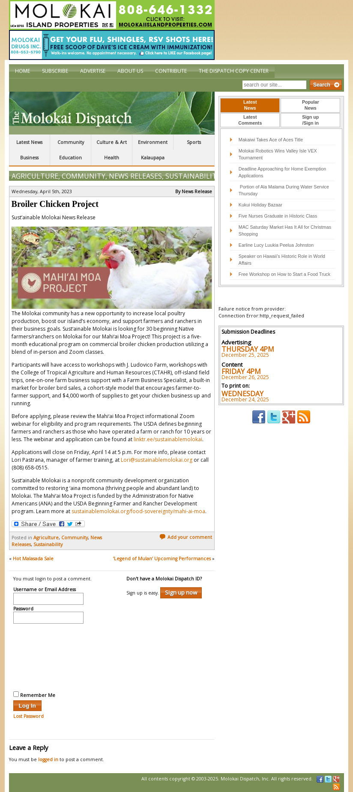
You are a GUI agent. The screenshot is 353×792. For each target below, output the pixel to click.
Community (70, 142)
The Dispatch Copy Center (234, 71)
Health (111, 158)
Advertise (92, 71)
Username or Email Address (44, 589)
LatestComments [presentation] (250, 120)
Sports (194, 142)
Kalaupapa (153, 158)
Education (70, 158)
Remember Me (34, 694)
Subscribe (55, 71)
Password (23, 609)
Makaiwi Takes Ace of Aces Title (271, 139)
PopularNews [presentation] (310, 105)
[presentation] (48, 656)
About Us (130, 71)
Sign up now (181, 592)
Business (29, 158)
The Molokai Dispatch (112, 113)
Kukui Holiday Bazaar (260, 204)
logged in (48, 759)
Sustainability (193, 176)
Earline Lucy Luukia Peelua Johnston (276, 245)
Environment (153, 142)
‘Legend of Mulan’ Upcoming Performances (162, 559)
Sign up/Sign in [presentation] (310, 120)
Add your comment (185, 537)
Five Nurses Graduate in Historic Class (278, 215)
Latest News (29, 142)
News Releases (135, 176)
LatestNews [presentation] (250, 105)
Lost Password (28, 716)
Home (22, 71)
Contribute (171, 71)
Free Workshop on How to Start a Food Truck (284, 274)
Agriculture (35, 176)
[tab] (250, 105)
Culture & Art (111, 142)
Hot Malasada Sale (33, 559)
